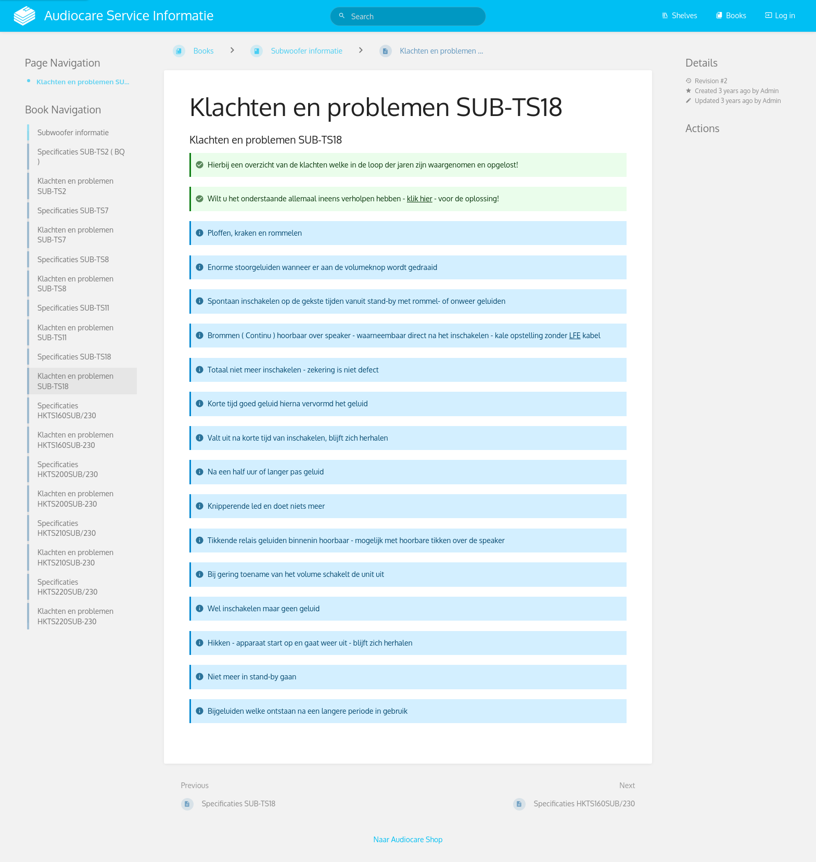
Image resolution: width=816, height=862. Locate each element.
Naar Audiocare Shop (408, 839)
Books (731, 15)
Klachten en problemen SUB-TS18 (83, 81)
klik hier (419, 198)
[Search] (343, 15)
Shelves (679, 15)
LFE (575, 335)
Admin (769, 91)
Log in (780, 15)
